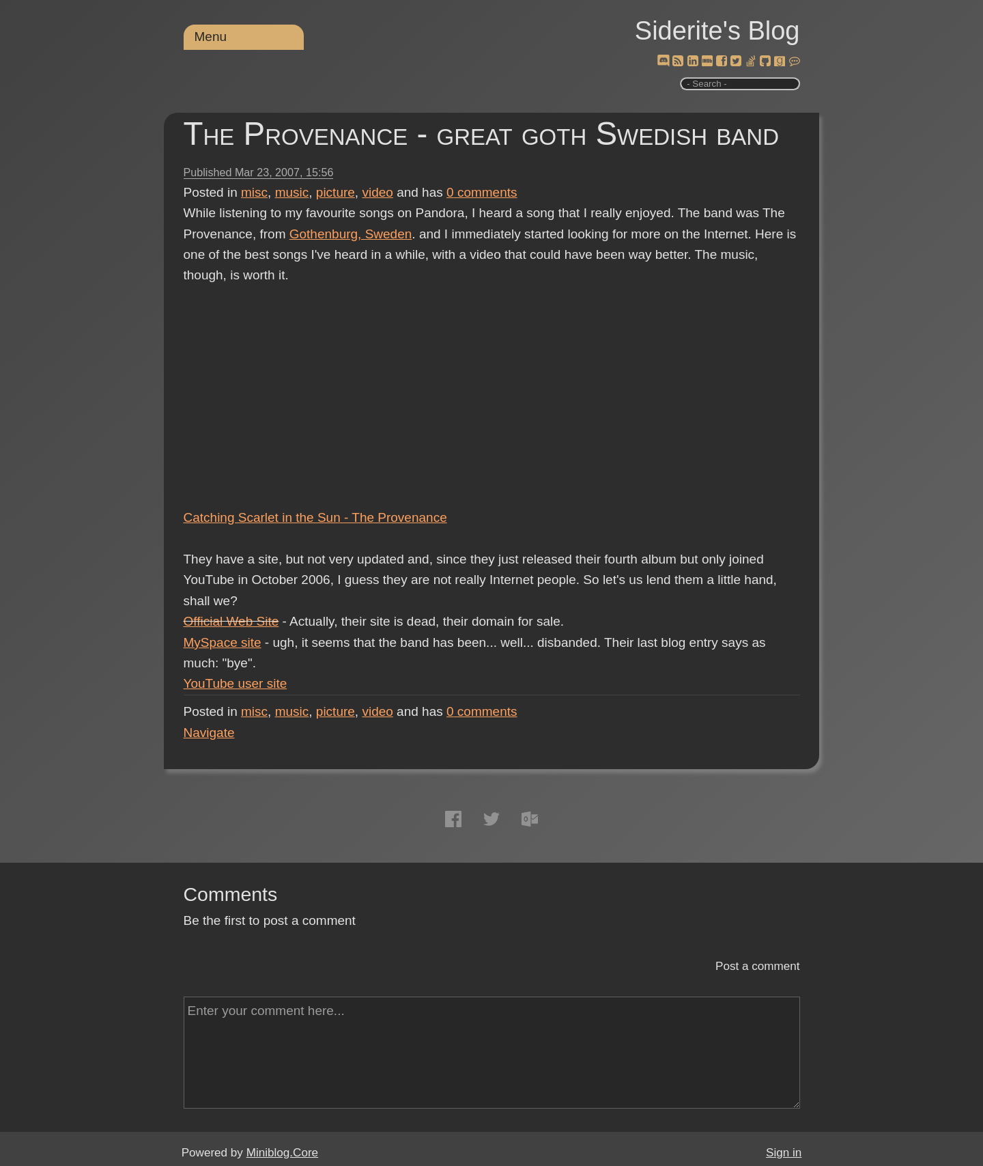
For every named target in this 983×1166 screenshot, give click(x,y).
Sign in (783, 1152)
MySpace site (222, 642)
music (292, 192)
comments (481, 192)
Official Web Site (231, 621)
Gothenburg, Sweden (350, 234)
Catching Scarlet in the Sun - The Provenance (315, 517)
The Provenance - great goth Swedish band (482, 133)
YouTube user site (235, 683)
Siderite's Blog (717, 30)
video (377, 192)
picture (335, 192)
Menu (211, 36)
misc (254, 192)
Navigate (209, 732)
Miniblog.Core (282, 1152)
